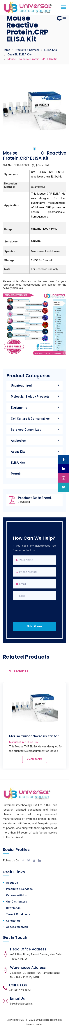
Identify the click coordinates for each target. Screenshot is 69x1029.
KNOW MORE (34, 759)
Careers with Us (16, 895)
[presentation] (36, 607)
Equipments (19, 407)
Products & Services (27, 50)
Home (6, 50)
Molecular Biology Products (30, 396)
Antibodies (18, 440)
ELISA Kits (50, 50)
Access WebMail (17, 927)
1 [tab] (34, 149)
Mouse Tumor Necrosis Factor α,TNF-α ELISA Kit (34, 738)
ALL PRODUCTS (18, 671)
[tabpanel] (34, 107)
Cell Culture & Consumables (30, 418)
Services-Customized (26, 429)
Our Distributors (16, 901)
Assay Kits (18, 451)
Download (24, 502)
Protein (16, 473)
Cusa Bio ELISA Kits (20, 54)
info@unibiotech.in (21, 1003)
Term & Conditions (18, 914)
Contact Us (13, 920)
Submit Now (34, 626)
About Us (12, 882)
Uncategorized (21, 385)
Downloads (13, 908)
